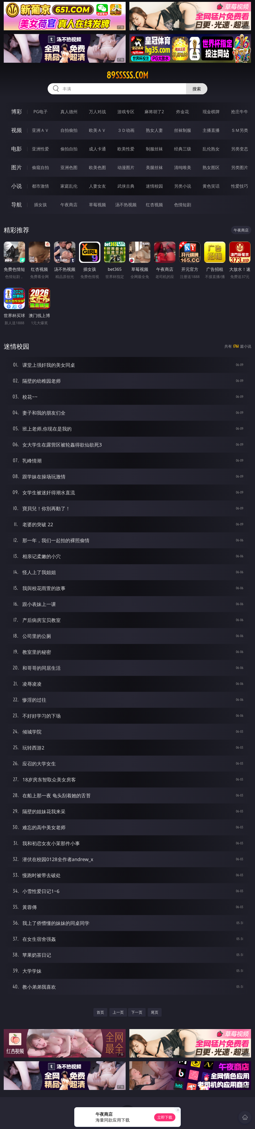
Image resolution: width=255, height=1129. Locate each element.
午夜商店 (68, 205)
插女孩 (40, 205)
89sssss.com (127, 75)
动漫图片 (125, 167)
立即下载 (164, 1117)
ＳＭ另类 (239, 130)
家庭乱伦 (68, 186)
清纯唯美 (182, 167)
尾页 (154, 1012)
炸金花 (182, 112)
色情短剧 (182, 205)
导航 (16, 204)
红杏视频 (154, 205)
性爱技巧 (239, 186)
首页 (100, 1012)
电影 (16, 148)
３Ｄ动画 (125, 130)
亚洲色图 (68, 167)
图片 (16, 167)
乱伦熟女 (211, 149)
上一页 (118, 1012)
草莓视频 (97, 205)
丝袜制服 (182, 130)
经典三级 (182, 149)
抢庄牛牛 (239, 112)
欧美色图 (97, 167)
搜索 (196, 89)
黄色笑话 (211, 186)
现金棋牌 (211, 112)
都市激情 (40, 186)
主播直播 (211, 130)
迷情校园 (154, 186)
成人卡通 (97, 149)
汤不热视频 (126, 205)
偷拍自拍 (68, 149)
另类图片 (239, 167)
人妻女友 (97, 186)
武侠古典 (125, 186)
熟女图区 (211, 167)
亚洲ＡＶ (40, 130)
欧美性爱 (125, 149)
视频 (16, 130)
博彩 (16, 111)
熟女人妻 (154, 130)
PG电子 (40, 112)
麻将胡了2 (154, 112)
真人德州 (68, 112)
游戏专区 (125, 112)
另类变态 (239, 149)
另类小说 (182, 186)
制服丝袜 (154, 149)
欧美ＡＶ (97, 130)
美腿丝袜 (154, 167)
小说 (16, 185)
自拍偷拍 (68, 130)
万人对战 (97, 112)
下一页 (136, 1012)
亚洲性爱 (40, 149)
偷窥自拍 (40, 167)
